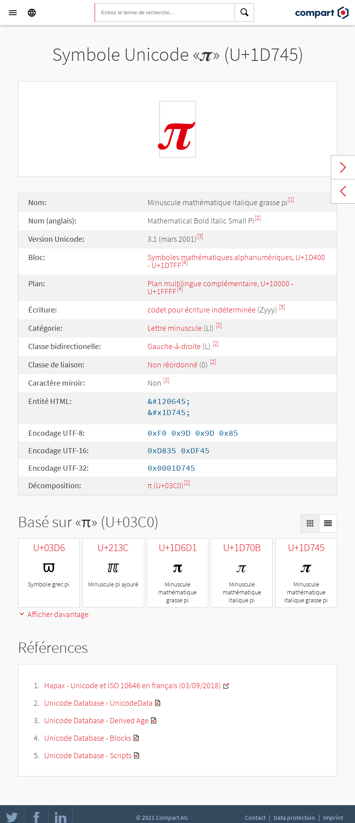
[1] (291, 199)
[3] (200, 236)
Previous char (343, 191)
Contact (255, 817)
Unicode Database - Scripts (88, 755)
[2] (258, 217)
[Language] (31, 12)
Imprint (333, 817)
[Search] (244, 12)
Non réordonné (172, 364)
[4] (185, 262)
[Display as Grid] (310, 523)
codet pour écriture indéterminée (201, 309)
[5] (282, 307)
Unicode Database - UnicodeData (98, 703)
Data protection (294, 817)
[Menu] (12, 12)
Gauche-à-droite (174, 346)
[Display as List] (328, 523)
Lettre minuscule (174, 328)
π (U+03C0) (165, 485)
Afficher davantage (53, 614)
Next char (343, 167)
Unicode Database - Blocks (87, 738)
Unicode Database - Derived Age (96, 720)
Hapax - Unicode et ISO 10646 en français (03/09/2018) (132, 685)
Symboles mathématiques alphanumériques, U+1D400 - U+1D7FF (236, 261)
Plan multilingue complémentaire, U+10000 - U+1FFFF (220, 287)
